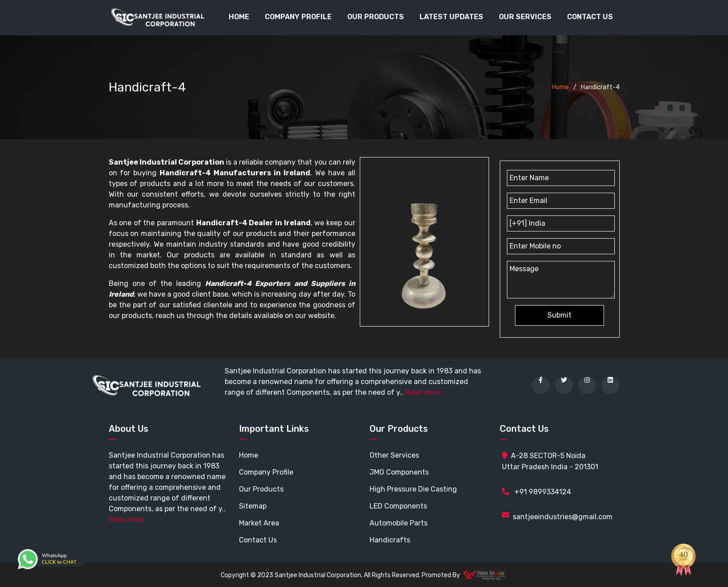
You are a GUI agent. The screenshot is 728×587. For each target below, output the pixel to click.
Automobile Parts (399, 523)
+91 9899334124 (536, 492)
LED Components (398, 506)
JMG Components (399, 472)
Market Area (259, 523)
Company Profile (298, 16)
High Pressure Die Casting (413, 489)
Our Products (261, 489)
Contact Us (590, 16)
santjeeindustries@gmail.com (563, 517)
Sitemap (253, 506)
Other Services (394, 455)
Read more (423, 392)
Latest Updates (451, 16)
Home (239, 16)
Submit (559, 315)
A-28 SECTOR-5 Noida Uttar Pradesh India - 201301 (550, 461)
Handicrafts (390, 540)
